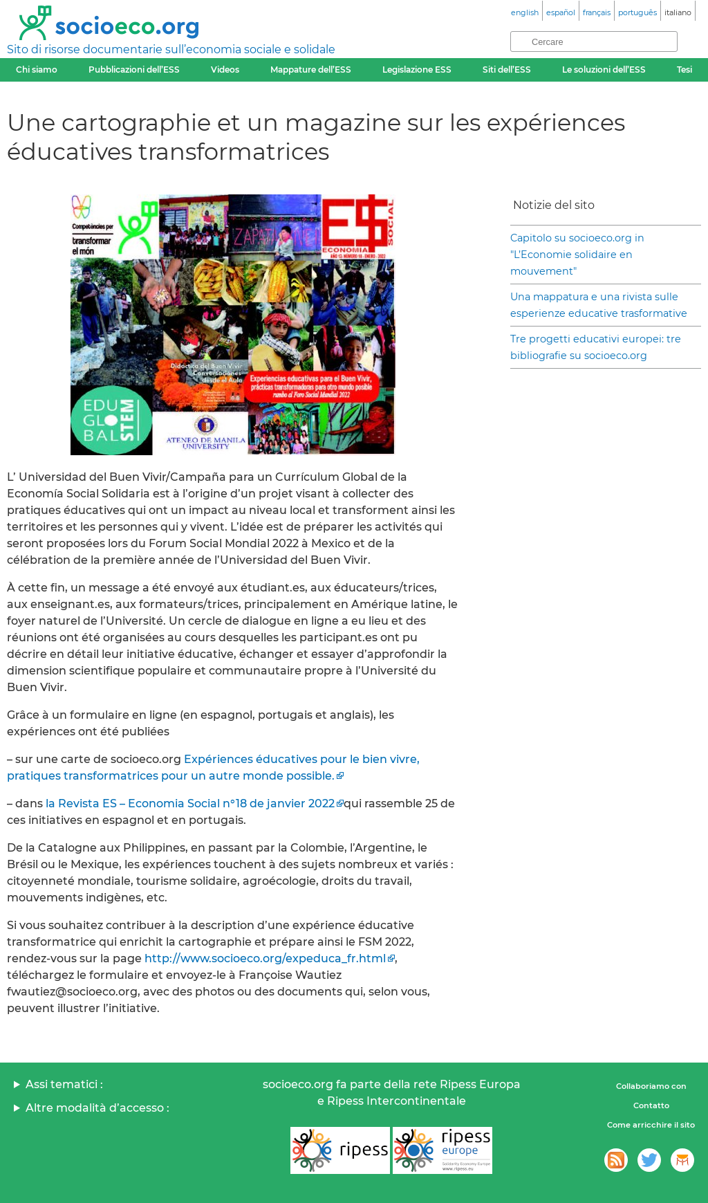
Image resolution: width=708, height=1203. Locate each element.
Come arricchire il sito (651, 1125)
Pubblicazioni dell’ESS (134, 69)
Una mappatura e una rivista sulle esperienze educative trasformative (598, 305)
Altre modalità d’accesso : (97, 1107)
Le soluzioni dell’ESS (604, 69)
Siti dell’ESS (507, 69)
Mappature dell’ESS (310, 69)
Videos (225, 69)
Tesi (684, 69)
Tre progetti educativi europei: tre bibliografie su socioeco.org (595, 347)
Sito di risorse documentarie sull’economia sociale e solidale (171, 49)
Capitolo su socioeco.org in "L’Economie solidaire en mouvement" (577, 254)
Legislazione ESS (416, 69)
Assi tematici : (64, 1084)
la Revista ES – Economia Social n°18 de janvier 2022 (190, 803)
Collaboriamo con (651, 1086)
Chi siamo (36, 69)
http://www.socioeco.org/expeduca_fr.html (265, 958)
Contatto (651, 1105)
